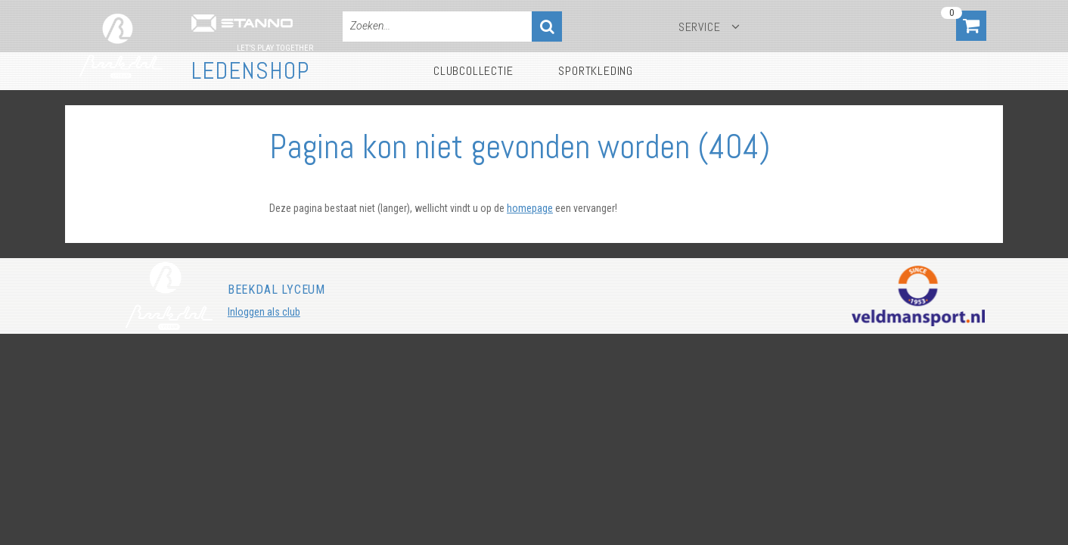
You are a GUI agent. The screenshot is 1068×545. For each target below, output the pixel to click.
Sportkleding (595, 71)
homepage (530, 208)
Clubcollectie (473, 71)
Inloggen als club (264, 312)
